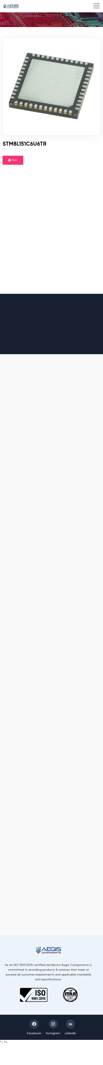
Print (13, 160)
